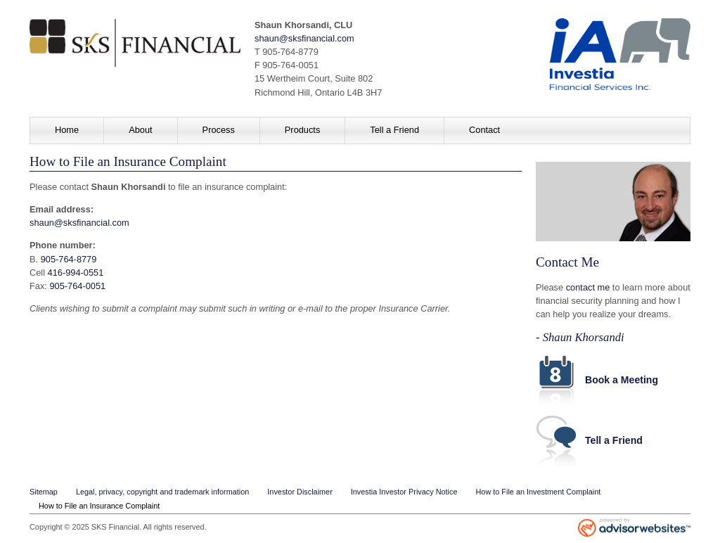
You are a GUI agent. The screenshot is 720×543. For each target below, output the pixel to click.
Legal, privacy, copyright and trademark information (162, 491)
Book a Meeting (621, 379)
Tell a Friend (394, 129)
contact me (588, 287)
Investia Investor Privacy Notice (404, 491)
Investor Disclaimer (299, 491)
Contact (484, 129)
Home (67, 129)
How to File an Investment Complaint (538, 491)
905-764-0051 (77, 286)
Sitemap (44, 491)
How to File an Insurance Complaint (99, 506)
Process (218, 129)
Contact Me (567, 262)
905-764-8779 (69, 259)
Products (303, 129)
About (140, 129)
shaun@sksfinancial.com (304, 38)
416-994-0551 (76, 272)
